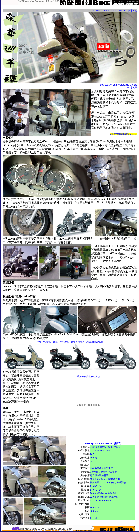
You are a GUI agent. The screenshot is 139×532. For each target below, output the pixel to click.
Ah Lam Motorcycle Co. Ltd (123, 84)
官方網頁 (132, 134)
